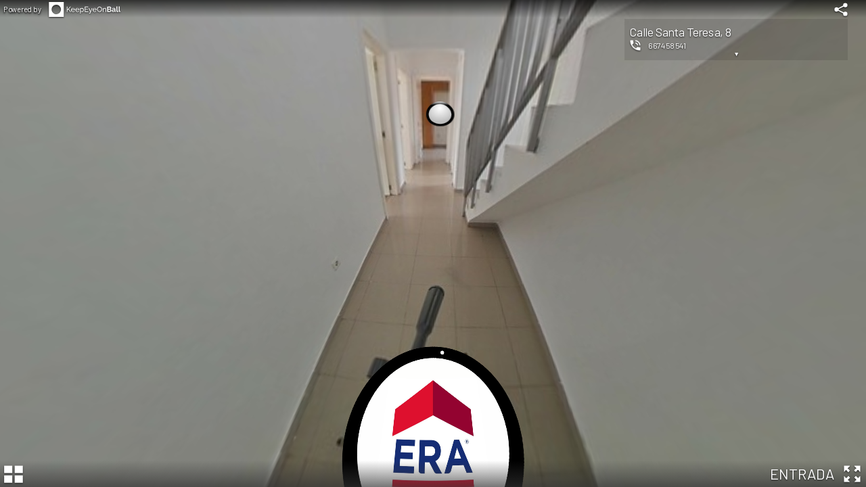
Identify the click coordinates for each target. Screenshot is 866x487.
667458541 (667, 45)
